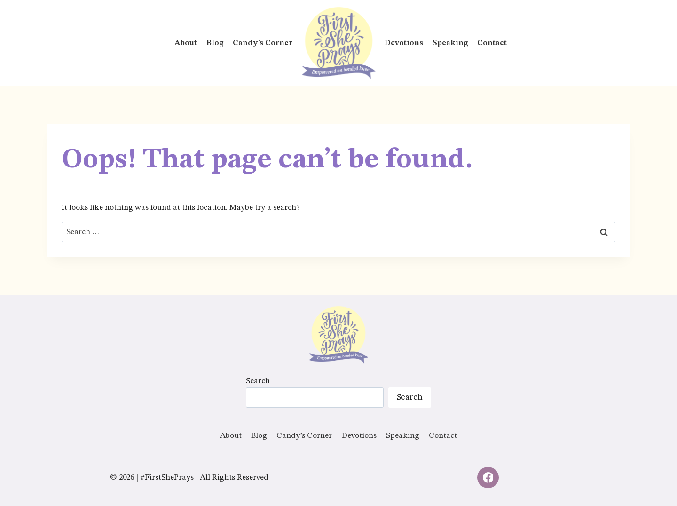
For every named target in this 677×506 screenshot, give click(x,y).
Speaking (450, 43)
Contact (492, 43)
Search (258, 381)
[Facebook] (488, 478)
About (185, 43)
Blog (214, 43)
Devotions (404, 43)
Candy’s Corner (262, 43)
